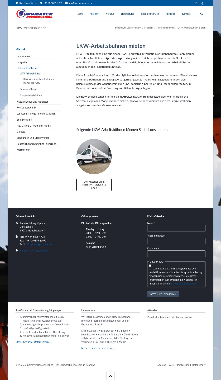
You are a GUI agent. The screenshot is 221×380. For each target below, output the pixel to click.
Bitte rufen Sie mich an (163, 294)
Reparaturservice (150, 13)
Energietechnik (24, 119)
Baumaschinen (24, 56)
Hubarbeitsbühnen (165, 27)
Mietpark (94, 13)
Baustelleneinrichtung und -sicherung (36, 143)
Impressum (183, 364)
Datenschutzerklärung (183, 283)
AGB (171, 364)
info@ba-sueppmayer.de (38, 244)
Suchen (201, 13)
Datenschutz (198, 364)
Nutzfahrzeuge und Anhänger (32, 101)
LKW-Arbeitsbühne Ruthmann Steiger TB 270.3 (94, 184)
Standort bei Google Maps (34, 250)
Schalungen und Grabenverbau (33, 137)
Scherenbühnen (28, 89)
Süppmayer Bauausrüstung (128, 27)
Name (152, 223)
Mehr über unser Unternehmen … (33, 341)
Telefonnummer (156, 235)
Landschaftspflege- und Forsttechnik (36, 113)
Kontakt (186, 13)
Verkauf (110, 13)
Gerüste (21, 131)
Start (80, 13)
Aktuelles (170, 13)
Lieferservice (127, 13)
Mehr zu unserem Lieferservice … (98, 348)
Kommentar (153, 248)
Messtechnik (23, 149)
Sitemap (161, 364)
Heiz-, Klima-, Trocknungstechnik (34, 125)
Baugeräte (22, 62)
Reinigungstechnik (26, 107)
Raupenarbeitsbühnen (31, 95)
